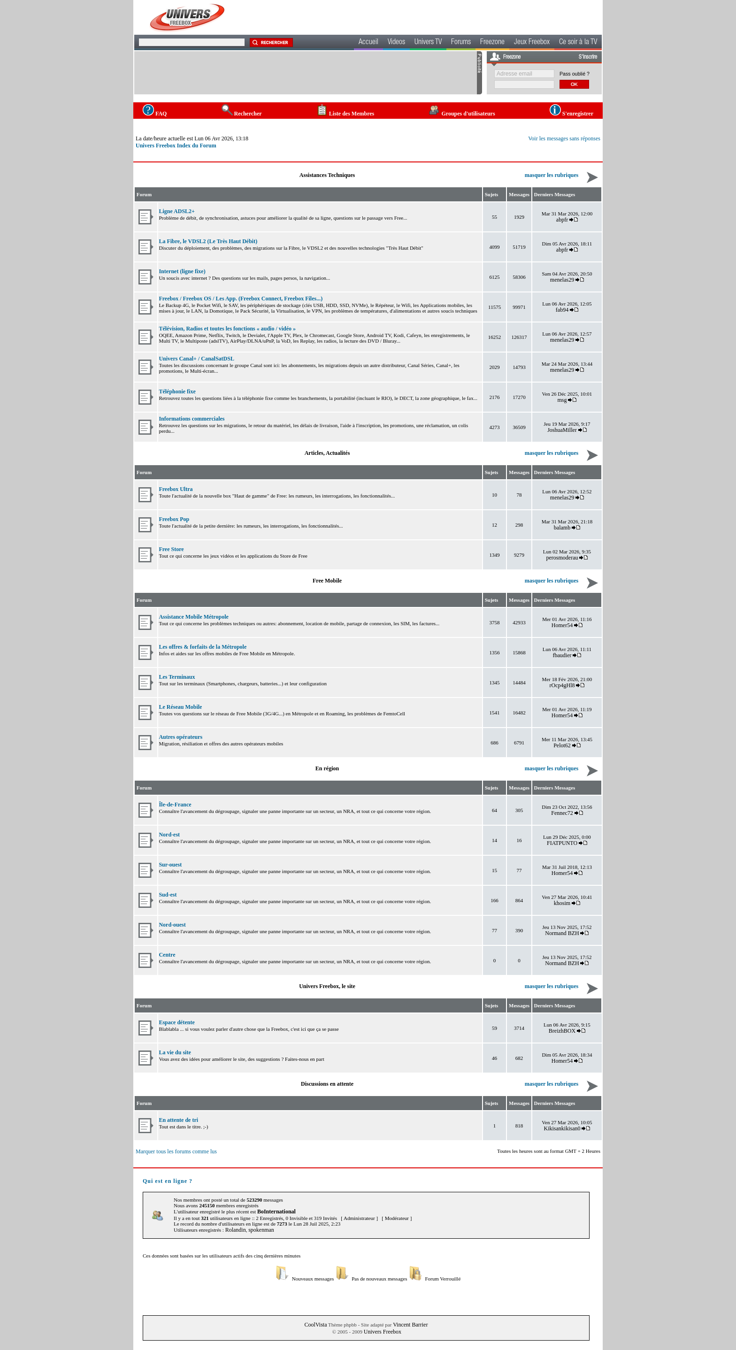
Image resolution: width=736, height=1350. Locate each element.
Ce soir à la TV (578, 42)
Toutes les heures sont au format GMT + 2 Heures (548, 1151)
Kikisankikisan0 (562, 1128)
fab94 (562, 310)
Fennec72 (562, 813)
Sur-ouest (170, 864)
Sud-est (167, 894)
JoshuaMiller (562, 430)
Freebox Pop (174, 519)
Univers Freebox (382, 1331)
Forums (461, 42)
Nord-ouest (172, 924)
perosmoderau (562, 557)
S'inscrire (588, 57)
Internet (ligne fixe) (182, 271)
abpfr (562, 219)
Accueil (368, 42)
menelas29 (562, 279)
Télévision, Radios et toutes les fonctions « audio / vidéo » (227, 328)
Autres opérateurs (180, 737)
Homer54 (562, 625)
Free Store (171, 549)
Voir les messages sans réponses (564, 138)
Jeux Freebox (532, 42)
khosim (562, 903)
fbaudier (562, 655)
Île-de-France (175, 804)
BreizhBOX (562, 1031)
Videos (396, 42)
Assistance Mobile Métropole (193, 617)
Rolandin (235, 1230)
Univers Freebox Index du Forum (176, 145)
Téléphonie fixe (177, 391)
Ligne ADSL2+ (177, 211)
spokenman (261, 1230)
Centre (167, 954)
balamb (562, 527)
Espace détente (176, 1022)
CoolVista (316, 1324)
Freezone (492, 42)
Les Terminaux (177, 677)
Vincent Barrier (410, 1324)
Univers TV (428, 42)
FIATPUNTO (562, 843)
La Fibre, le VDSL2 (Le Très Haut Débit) (208, 241)
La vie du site (175, 1052)
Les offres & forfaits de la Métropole (202, 647)
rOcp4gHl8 (562, 685)
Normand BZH (562, 933)
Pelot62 (562, 745)
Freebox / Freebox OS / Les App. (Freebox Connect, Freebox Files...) (240, 298)
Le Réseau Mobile (180, 707)
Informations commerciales (191, 418)
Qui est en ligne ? (167, 1181)
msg (562, 400)
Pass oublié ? (575, 74)
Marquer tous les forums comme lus (176, 1151)
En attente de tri (178, 1120)
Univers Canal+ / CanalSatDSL (196, 358)
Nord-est (169, 834)
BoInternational (276, 1211)
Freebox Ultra (175, 489)
